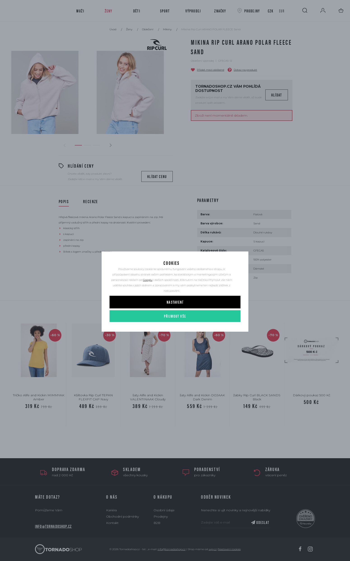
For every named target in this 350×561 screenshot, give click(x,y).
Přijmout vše (175, 322)
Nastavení (175, 308)
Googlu (147, 285)
